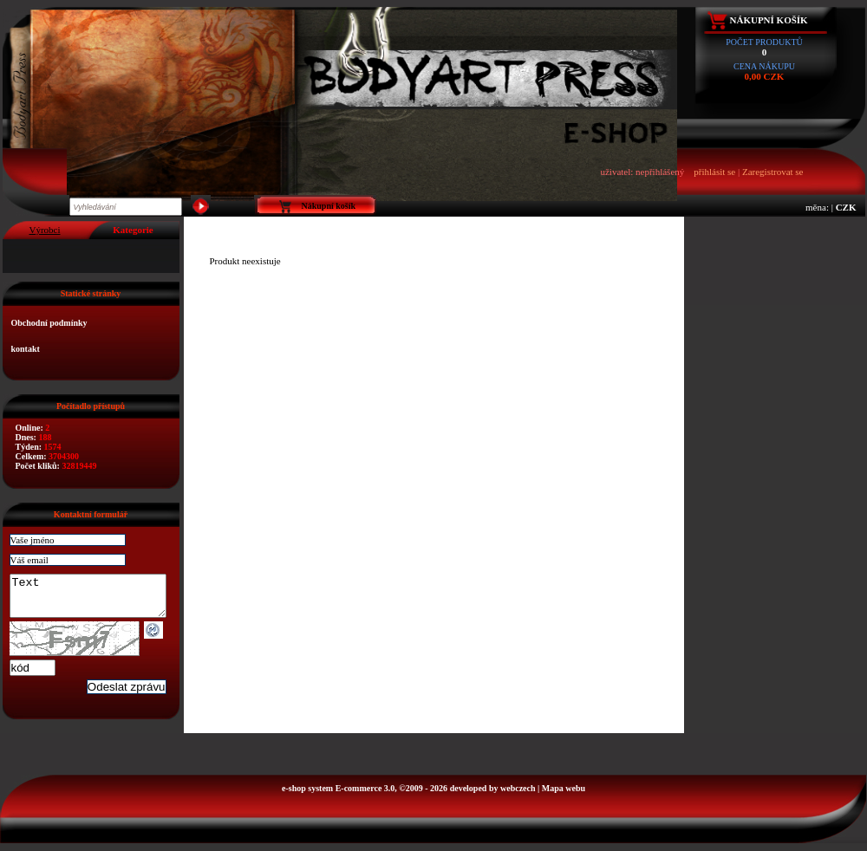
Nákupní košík (769, 20)
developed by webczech (493, 796)
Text (97, 600)
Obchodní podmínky (49, 323)
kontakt (25, 349)
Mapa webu (563, 796)
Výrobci (44, 229)
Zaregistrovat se (773, 171)
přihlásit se (714, 171)
